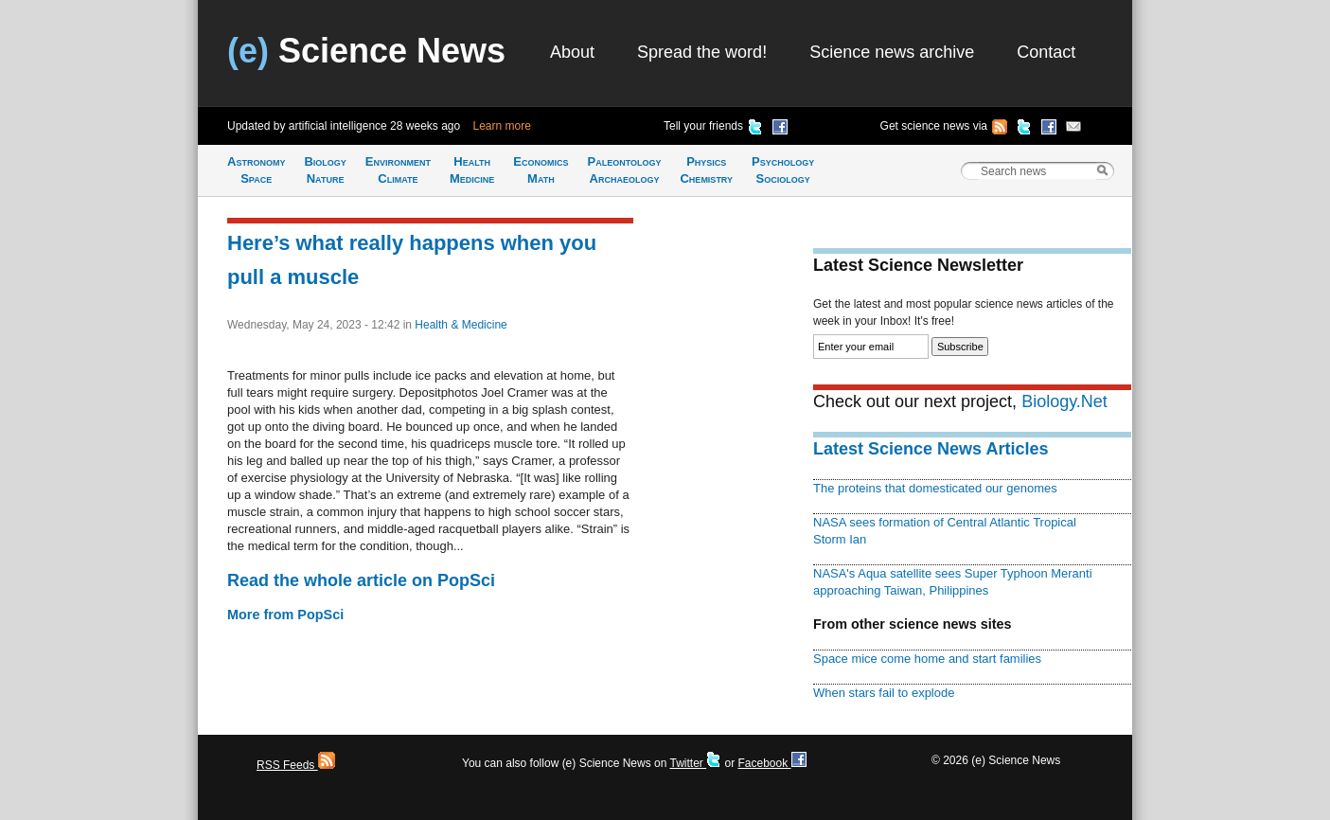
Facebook (771, 763)
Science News (366, 50)
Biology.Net (1064, 401)
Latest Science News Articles (930, 448)
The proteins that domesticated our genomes (935, 488)
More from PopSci (285, 614)
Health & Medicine (460, 324)
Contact (1046, 52)
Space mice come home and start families (927, 658)
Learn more (502, 126)
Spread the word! (702, 52)
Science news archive (891, 52)
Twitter (695, 763)
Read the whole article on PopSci (361, 580)
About (572, 52)
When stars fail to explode (883, 693)
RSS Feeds (296, 765)
